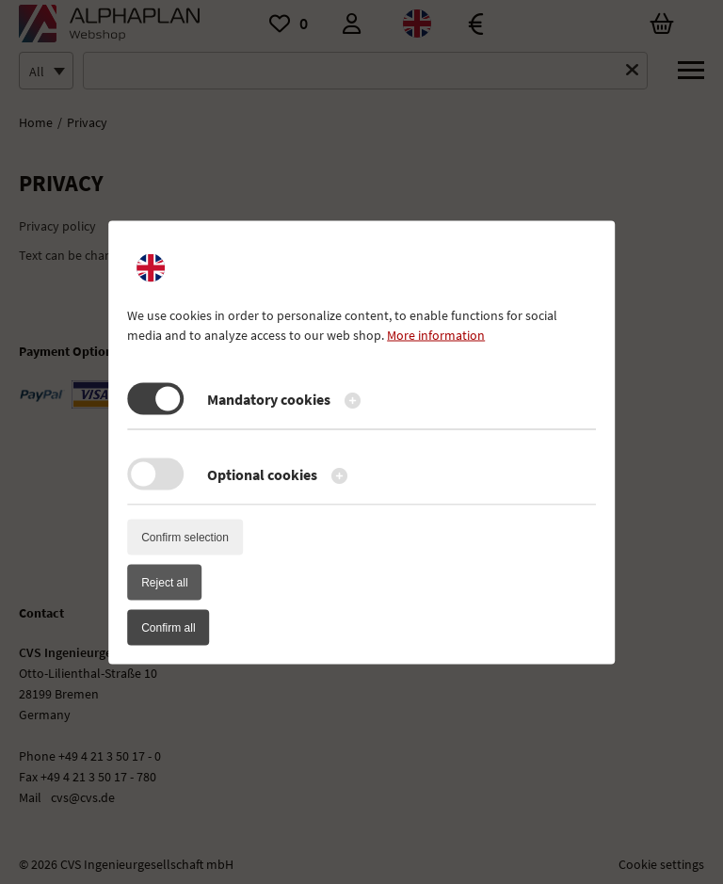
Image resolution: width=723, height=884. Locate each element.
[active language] (150, 267)
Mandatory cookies (268, 398)
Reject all (164, 581)
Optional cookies (262, 473)
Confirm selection (185, 536)
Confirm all (168, 627)
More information (436, 334)
